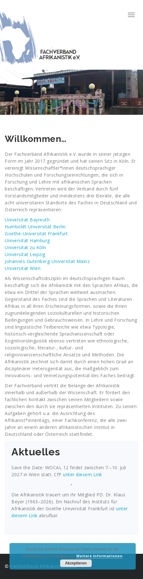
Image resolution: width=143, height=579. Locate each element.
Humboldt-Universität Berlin (35, 227)
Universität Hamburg (27, 240)
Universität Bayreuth (27, 220)
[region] (71, 92)
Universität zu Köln (25, 247)
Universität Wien (22, 268)
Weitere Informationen (99, 555)
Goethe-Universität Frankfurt (36, 234)
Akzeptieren (76, 563)
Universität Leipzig (25, 254)
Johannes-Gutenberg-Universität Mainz (47, 261)
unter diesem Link (82, 474)
